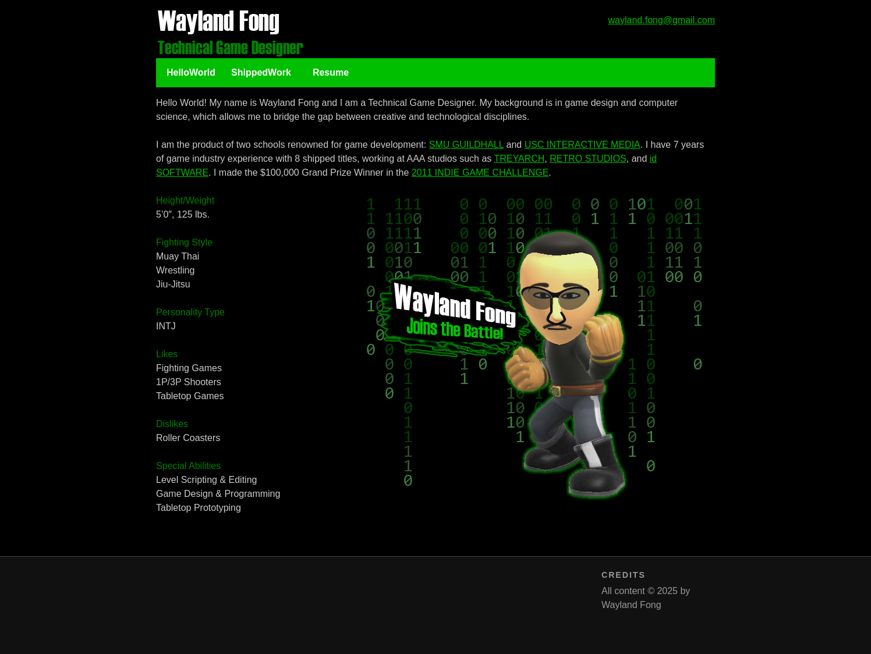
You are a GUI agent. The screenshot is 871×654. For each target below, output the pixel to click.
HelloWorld (191, 72)
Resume (331, 72)
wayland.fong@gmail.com (661, 20)
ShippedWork (261, 72)
